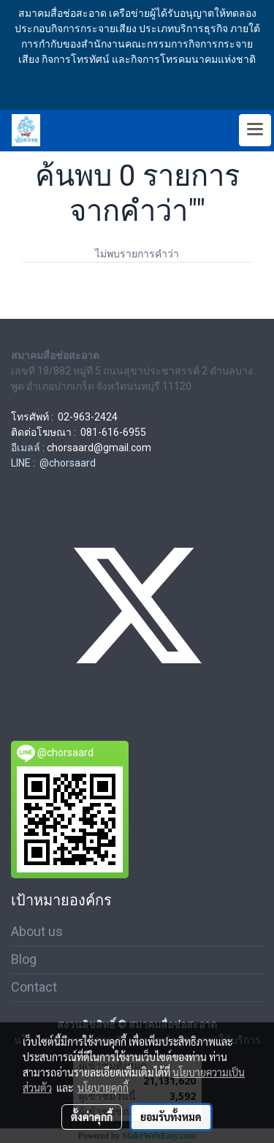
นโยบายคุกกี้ (103, 1087)
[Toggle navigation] (255, 130)
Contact (34, 987)
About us (37, 931)
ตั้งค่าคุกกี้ (92, 1116)
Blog (24, 959)
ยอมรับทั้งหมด (171, 1116)
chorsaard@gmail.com (99, 447)
